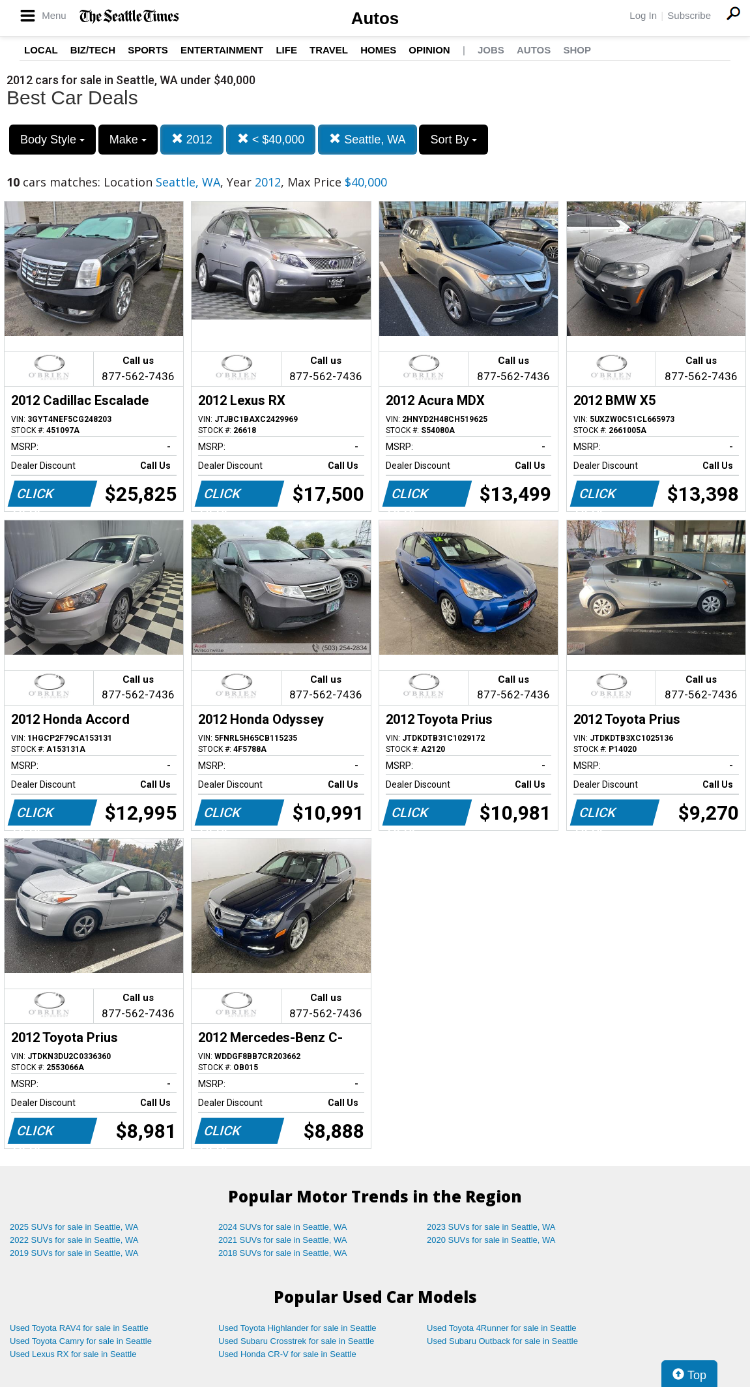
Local (41, 49)
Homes (378, 49)
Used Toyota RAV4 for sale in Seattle (79, 1328)
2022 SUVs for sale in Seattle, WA (74, 1240)
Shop (577, 49)
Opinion (429, 49)
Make (128, 139)
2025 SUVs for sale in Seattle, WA (74, 1227)
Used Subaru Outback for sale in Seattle (502, 1341)
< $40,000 (271, 139)
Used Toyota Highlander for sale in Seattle (297, 1328)
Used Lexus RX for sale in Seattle (73, 1354)
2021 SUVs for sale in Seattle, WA (282, 1240)
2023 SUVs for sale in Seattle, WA (491, 1227)
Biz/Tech (92, 49)
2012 (191, 139)
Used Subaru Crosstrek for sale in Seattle (296, 1341)
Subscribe (689, 15)
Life (286, 49)
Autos (375, 18)
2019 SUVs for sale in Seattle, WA (74, 1253)
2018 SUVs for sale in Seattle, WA (282, 1253)
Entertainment (221, 49)
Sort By (453, 139)
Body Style (52, 139)
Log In (643, 15)
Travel (329, 49)
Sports (148, 49)
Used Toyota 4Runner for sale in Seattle (502, 1328)
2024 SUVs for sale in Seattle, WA (282, 1227)
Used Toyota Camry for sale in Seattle (81, 1341)
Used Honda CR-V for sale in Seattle (287, 1354)
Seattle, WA (367, 139)
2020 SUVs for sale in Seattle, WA (491, 1240)
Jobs (491, 49)
